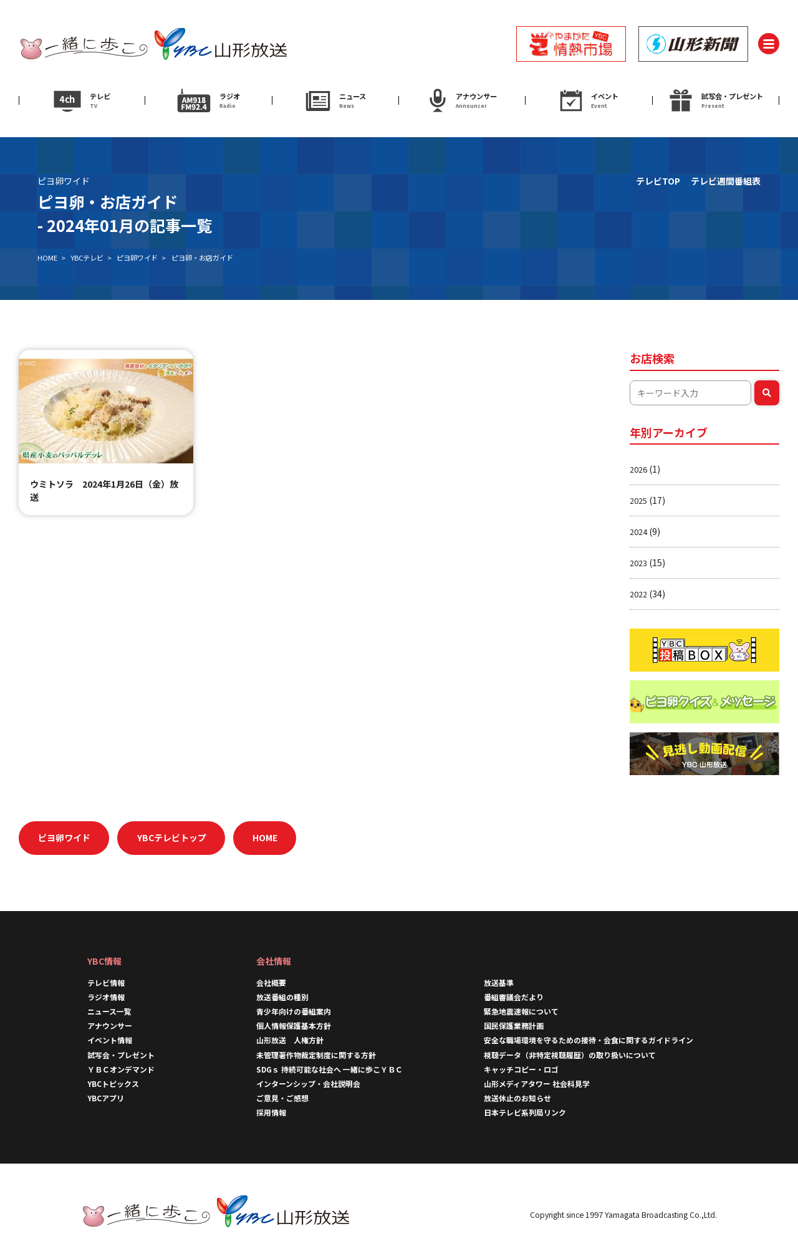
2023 (638, 563)
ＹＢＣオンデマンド (121, 1069)
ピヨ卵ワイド (137, 258)
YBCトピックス (113, 1083)
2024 (638, 532)
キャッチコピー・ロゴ (521, 1069)
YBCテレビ (86, 258)
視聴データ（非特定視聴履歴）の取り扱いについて (570, 1054)
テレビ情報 (106, 982)
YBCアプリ (105, 1098)
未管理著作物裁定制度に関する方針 (316, 1054)
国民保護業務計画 (514, 1025)
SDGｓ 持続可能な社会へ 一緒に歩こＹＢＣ (329, 1069)
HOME (47, 258)
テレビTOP (658, 181)
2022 (638, 594)
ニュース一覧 (109, 1011)
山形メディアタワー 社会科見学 (537, 1083)
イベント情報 (109, 1040)
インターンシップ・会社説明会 (308, 1083)
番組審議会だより (514, 996)
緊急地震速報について (521, 1011)
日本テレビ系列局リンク (525, 1112)
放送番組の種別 (282, 996)
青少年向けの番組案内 (293, 1011)
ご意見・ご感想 (282, 1098)
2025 (638, 500)
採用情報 (271, 1112)
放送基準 (499, 982)
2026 (638, 469)
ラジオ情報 (106, 996)
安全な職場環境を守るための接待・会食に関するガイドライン (588, 1040)
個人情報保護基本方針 (293, 1025)
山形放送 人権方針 (290, 1040)
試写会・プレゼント (121, 1054)
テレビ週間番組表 (726, 181)
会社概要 (271, 982)
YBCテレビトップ (171, 837)
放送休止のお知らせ (517, 1098)
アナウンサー (109, 1025)
